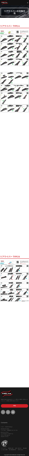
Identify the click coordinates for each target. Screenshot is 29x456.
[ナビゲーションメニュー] (27, 2)
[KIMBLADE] (4, 3)
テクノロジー (3, 448)
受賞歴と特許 (10, 448)
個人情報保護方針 (12, 450)
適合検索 (25, 448)
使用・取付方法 (18, 448)
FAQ (14, 406)
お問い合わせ (20, 450)
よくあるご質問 (4, 450)
